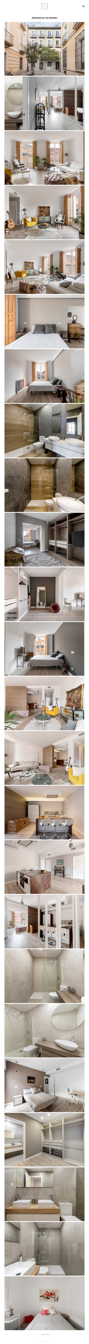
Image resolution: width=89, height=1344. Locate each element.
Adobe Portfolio (47, 1341)
